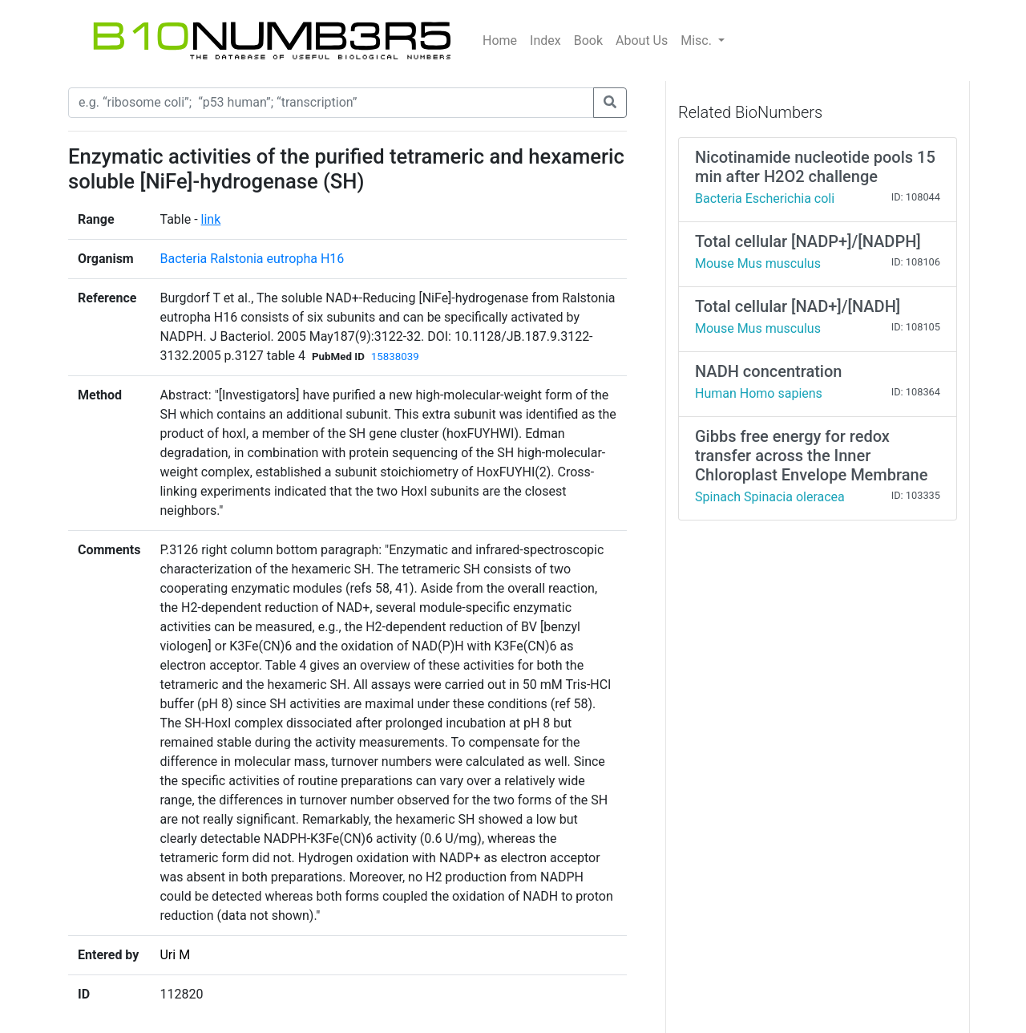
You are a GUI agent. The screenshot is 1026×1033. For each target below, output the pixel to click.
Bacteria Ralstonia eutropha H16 (252, 258)
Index (545, 40)
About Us (642, 40)
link (211, 219)
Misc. (698, 40)
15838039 (395, 356)
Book (588, 40)
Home (500, 40)
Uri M (175, 954)
